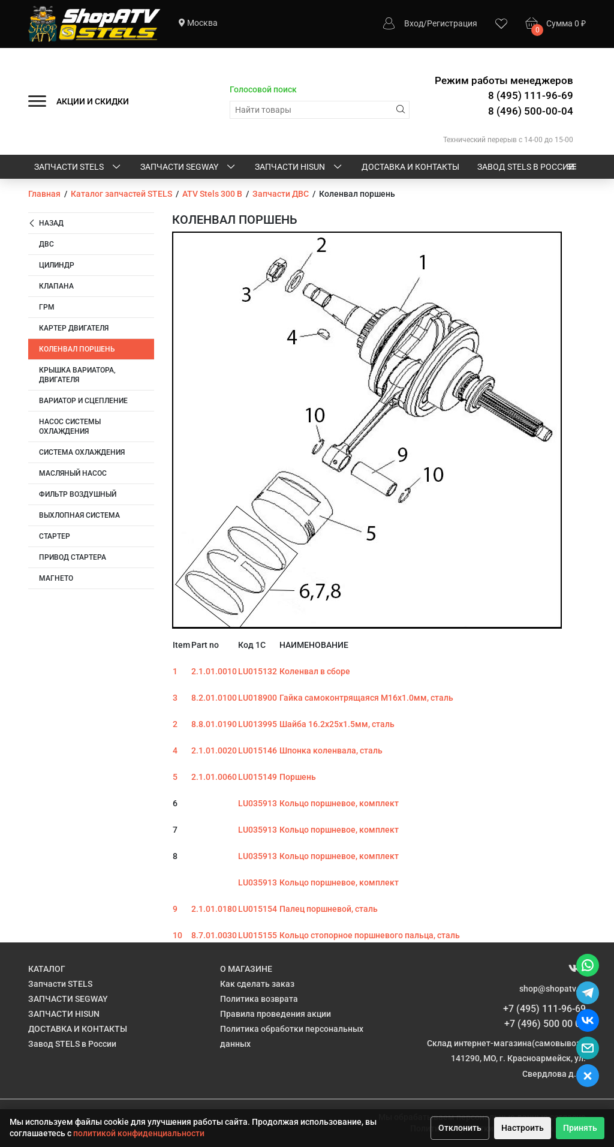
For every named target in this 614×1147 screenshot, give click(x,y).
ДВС (46, 244)
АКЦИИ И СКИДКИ (92, 101)
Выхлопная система (79, 515)
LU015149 (257, 777)
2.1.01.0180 (214, 909)
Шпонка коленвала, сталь (331, 750)
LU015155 (257, 935)
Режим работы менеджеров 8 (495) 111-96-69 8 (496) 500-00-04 (504, 95)
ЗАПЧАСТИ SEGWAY (188, 167)
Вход (413, 23)
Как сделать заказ (257, 984)
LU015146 (257, 750)
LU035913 (257, 803)
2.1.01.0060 (214, 777)
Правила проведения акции (275, 1014)
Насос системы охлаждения (70, 427)
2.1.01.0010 (214, 671)
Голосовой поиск (263, 89)
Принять (580, 1128)
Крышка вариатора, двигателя (77, 375)
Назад (46, 223)
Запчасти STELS (78, 167)
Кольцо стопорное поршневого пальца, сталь (369, 935)
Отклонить (459, 1128)
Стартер (54, 536)
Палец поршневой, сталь (328, 909)
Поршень (297, 777)
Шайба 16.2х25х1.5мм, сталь (337, 724)
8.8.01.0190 (214, 724)
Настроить (522, 1128)
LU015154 (257, 909)
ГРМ (47, 307)
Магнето (56, 578)
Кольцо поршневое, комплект (339, 803)
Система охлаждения (82, 452)
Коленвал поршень (77, 349)
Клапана (56, 286)
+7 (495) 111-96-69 (544, 1008)
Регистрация (452, 23)
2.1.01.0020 (214, 750)
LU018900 (257, 697)
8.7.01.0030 (214, 935)
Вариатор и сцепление (83, 401)
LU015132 (257, 671)
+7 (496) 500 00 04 (545, 1023)
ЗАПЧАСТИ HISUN (299, 167)
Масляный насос (73, 473)
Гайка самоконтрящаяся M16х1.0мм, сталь (366, 697)
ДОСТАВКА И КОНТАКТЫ (410, 167)
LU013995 (257, 724)
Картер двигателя (74, 328)
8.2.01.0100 (214, 697)
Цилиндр (56, 265)
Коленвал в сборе (314, 671)
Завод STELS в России (525, 167)
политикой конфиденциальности (138, 1133)
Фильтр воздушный (77, 494)
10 (177, 935)
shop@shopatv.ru (552, 988)
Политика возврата (259, 999)
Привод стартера (72, 557)
